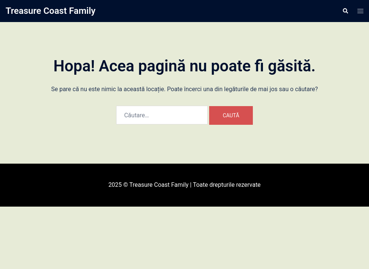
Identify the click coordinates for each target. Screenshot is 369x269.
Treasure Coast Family (51, 11)
